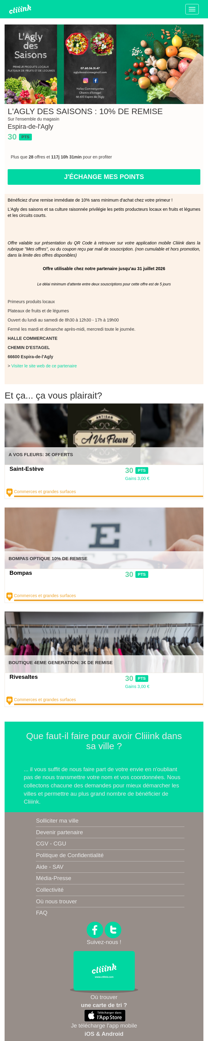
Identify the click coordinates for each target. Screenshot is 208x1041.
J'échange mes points (104, 176)
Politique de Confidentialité (70, 855)
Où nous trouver (56, 901)
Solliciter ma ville (57, 820)
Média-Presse (53, 878)
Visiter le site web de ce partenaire (44, 365)
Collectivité (49, 890)
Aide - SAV (49, 867)
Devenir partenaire (59, 832)
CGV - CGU (51, 843)
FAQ (41, 912)
